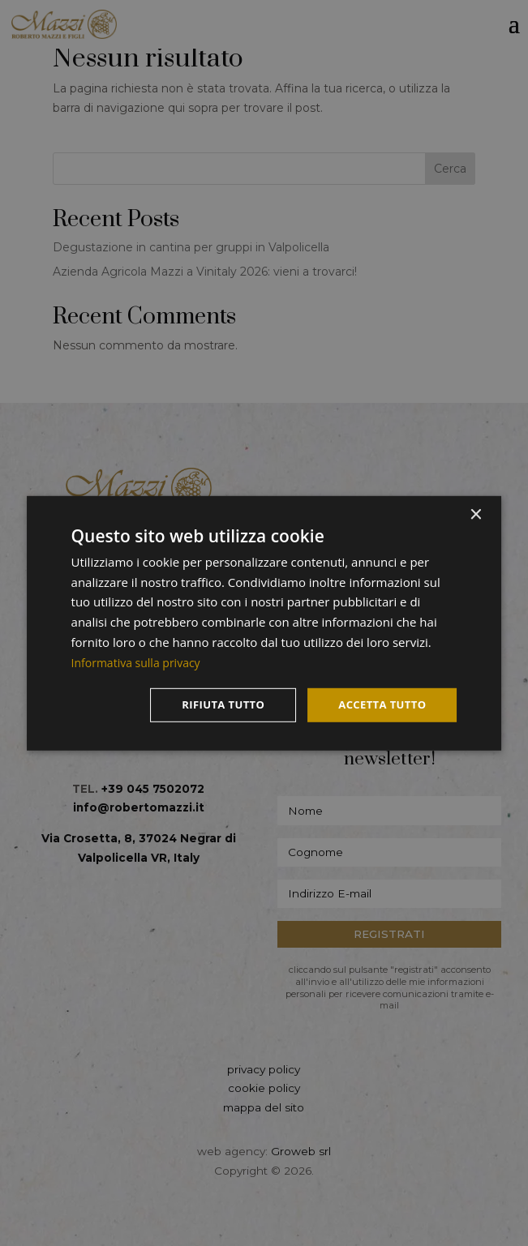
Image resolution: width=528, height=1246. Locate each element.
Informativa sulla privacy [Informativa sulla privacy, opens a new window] (140, 661)
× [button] (475, 513)
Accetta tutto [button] (379, 705)
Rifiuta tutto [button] (214, 705)
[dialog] (264, 623)
